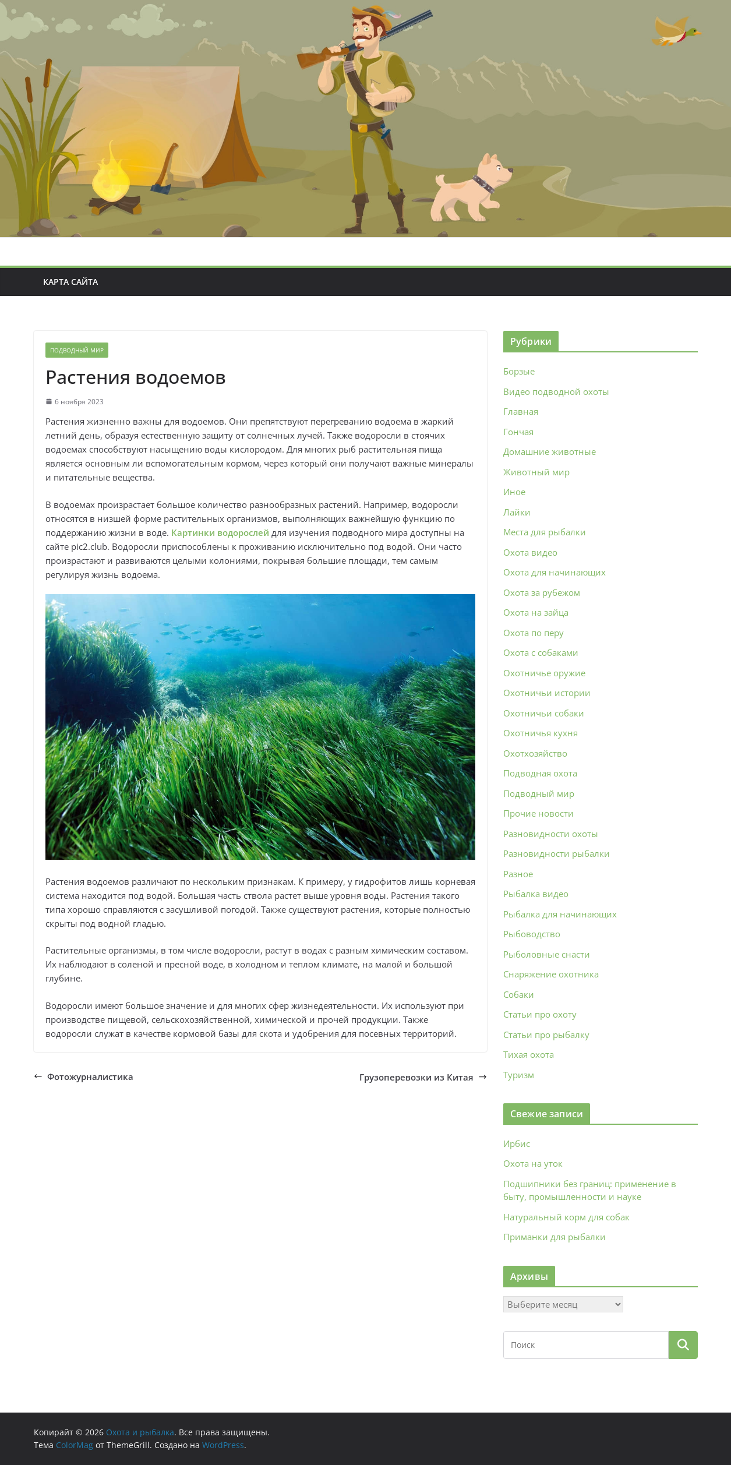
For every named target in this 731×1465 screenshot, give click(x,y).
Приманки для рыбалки (554, 1236)
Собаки (518, 994)
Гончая (518, 431)
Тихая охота (528, 1054)
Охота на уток (533, 1163)
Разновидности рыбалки (556, 853)
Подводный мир (77, 350)
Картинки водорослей (220, 532)
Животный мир (536, 472)
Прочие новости (538, 813)
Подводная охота (540, 773)
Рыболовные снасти (546, 954)
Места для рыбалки (544, 532)
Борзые (519, 371)
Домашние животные (549, 451)
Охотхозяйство (535, 753)
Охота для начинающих (554, 572)
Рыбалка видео (535, 893)
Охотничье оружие (544, 673)
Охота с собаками (540, 652)
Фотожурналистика (83, 1076)
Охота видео (530, 552)
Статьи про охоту (540, 1014)
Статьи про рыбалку (546, 1034)
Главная (520, 411)
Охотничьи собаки (543, 713)
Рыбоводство (531, 934)
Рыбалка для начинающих (560, 914)
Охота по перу (533, 632)
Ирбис (516, 1143)
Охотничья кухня (540, 733)
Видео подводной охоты (556, 391)
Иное (514, 491)
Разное (518, 874)
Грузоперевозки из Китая (423, 1077)
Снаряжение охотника (551, 974)
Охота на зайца (535, 612)
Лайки (517, 512)
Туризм (518, 1075)
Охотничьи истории (547, 692)
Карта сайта (70, 281)
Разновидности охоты (550, 833)
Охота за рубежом (541, 592)
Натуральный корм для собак (566, 1217)
